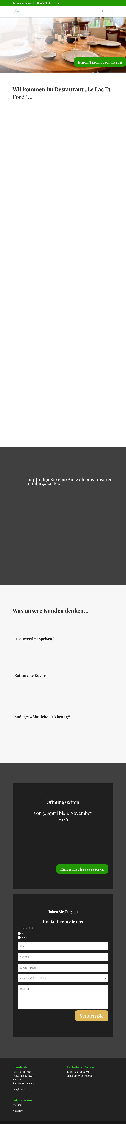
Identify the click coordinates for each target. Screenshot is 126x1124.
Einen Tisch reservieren (100, 62)
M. (21, 933)
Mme (22, 937)
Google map (19, 1089)
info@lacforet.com (83, 1075)
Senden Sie (92, 1016)
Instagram (18, 1110)
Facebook (18, 1104)
